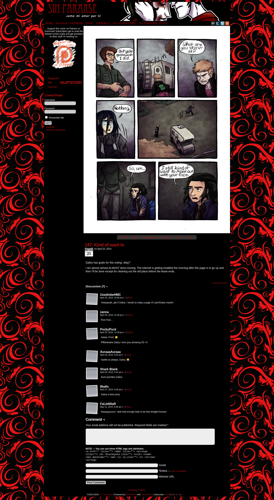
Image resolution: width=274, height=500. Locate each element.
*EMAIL (172, 472)
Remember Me (54, 117)
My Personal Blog (153, 23)
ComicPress (146, 496)
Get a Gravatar (178, 472)
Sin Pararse (137, 11)
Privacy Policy (137, 491)
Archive (62, 23)
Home (49, 23)
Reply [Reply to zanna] (130, 315)
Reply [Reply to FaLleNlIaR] (128, 407)
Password (49, 108)
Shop (89, 23)
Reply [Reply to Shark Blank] (129, 372)
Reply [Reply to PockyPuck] (130, 332)
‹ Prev (134, 237)
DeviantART (213, 23)
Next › (179, 237)
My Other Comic (125, 23)
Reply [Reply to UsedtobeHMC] (130, 297)
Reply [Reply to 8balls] (129, 389)
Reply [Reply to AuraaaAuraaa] (129, 355)
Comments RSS (219, 283)
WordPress (131, 496)
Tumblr (217, 23)
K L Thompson (106, 496)
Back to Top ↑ (177, 496)
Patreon (76, 23)
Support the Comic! (65, 82)
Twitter (222, 23)
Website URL (166, 478)
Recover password (55, 129)
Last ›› (190, 237)
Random (167, 237)
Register (50, 127)
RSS (227, 23)
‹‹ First (123, 237)
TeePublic (103, 23)
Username (49, 100)
